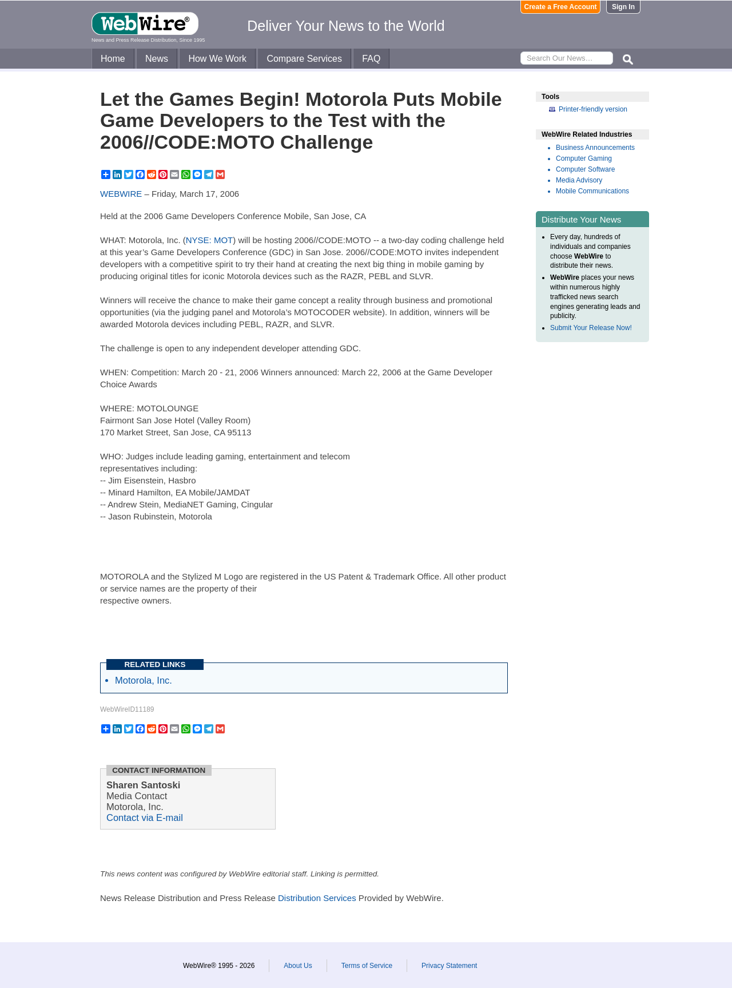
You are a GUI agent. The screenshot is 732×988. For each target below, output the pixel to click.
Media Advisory (579, 180)
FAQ (371, 59)
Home (113, 59)
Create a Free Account (560, 7)
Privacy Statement (449, 966)
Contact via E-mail (144, 817)
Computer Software (585, 169)
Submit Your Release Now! (591, 328)
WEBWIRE (121, 194)
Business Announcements (595, 148)
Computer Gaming (584, 158)
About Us (298, 966)
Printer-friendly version (593, 109)
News (156, 59)
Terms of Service (366, 966)
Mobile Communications (592, 191)
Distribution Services (317, 898)
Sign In (623, 7)
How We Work (217, 59)
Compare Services (304, 59)
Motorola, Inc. (143, 680)
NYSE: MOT (209, 240)
